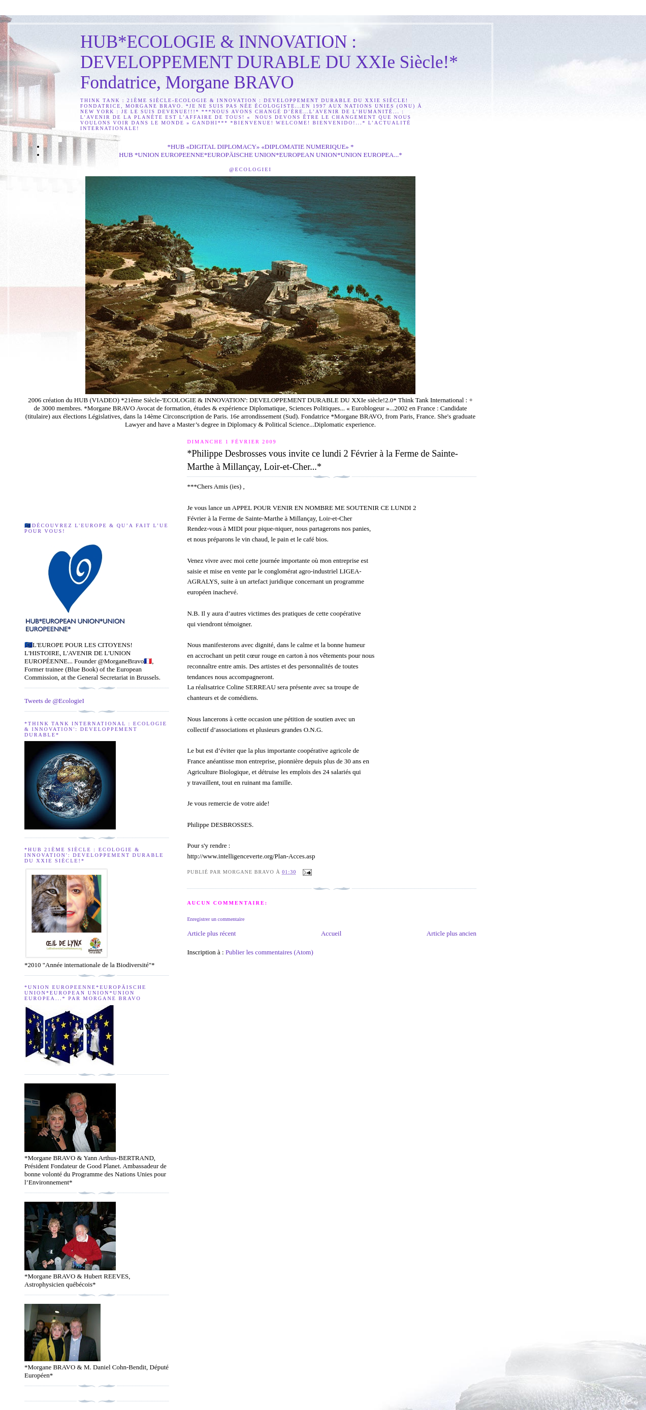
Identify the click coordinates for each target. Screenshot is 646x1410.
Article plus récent (211, 933)
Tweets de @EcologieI (54, 700)
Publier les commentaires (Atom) (269, 952)
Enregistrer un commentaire (215, 919)
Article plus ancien (451, 933)
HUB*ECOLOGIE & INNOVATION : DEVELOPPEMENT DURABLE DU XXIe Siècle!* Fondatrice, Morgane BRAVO (269, 62)
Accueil (331, 933)
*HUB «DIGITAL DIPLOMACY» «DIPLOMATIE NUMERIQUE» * (260, 146)
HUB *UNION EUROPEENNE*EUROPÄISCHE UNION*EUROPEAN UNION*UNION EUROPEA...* (260, 154)
